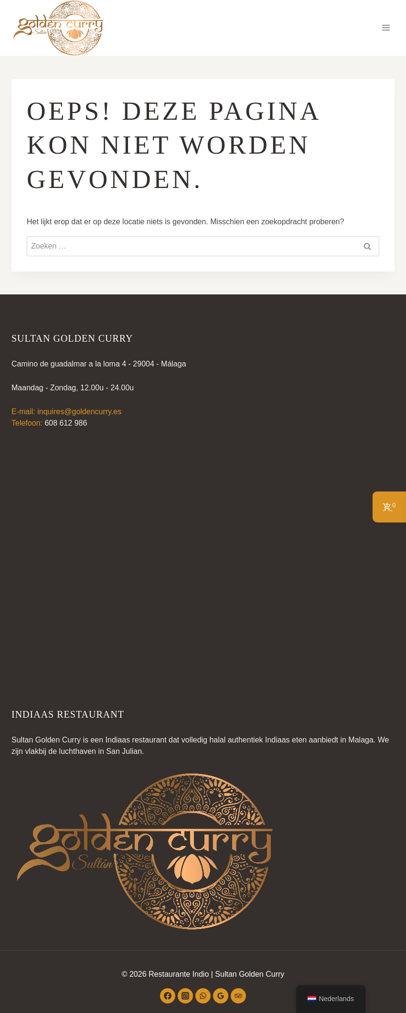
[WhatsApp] (203, 995)
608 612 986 (65, 423)
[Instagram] (185, 995)
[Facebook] (167, 995)
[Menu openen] (386, 28)
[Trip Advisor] (238, 995)
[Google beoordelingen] (220, 995)
